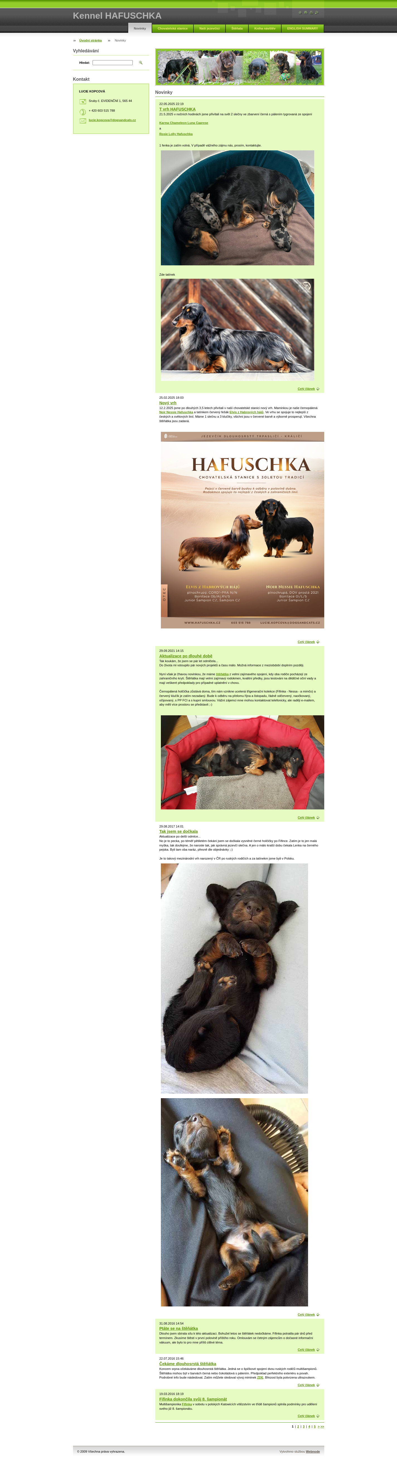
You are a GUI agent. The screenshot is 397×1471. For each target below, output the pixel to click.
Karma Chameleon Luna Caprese (183, 122)
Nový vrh (168, 403)
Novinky (140, 28)
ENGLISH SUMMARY (302, 28)
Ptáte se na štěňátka (178, 1328)
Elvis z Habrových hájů (246, 412)
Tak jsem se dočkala (178, 831)
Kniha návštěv (264, 28)
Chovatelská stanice (173, 28)
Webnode (313, 1451)
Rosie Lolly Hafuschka (176, 134)
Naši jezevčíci (209, 28)
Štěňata (237, 28)
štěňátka (222, 674)
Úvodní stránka (90, 40)
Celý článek (306, 388)
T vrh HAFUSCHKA (177, 109)
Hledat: (84, 62)
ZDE (260, 1377)
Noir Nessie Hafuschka (176, 412)
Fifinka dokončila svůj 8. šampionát (193, 1399)
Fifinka (187, 1404)
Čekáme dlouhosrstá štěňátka (187, 1364)
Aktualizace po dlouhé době (185, 656)
